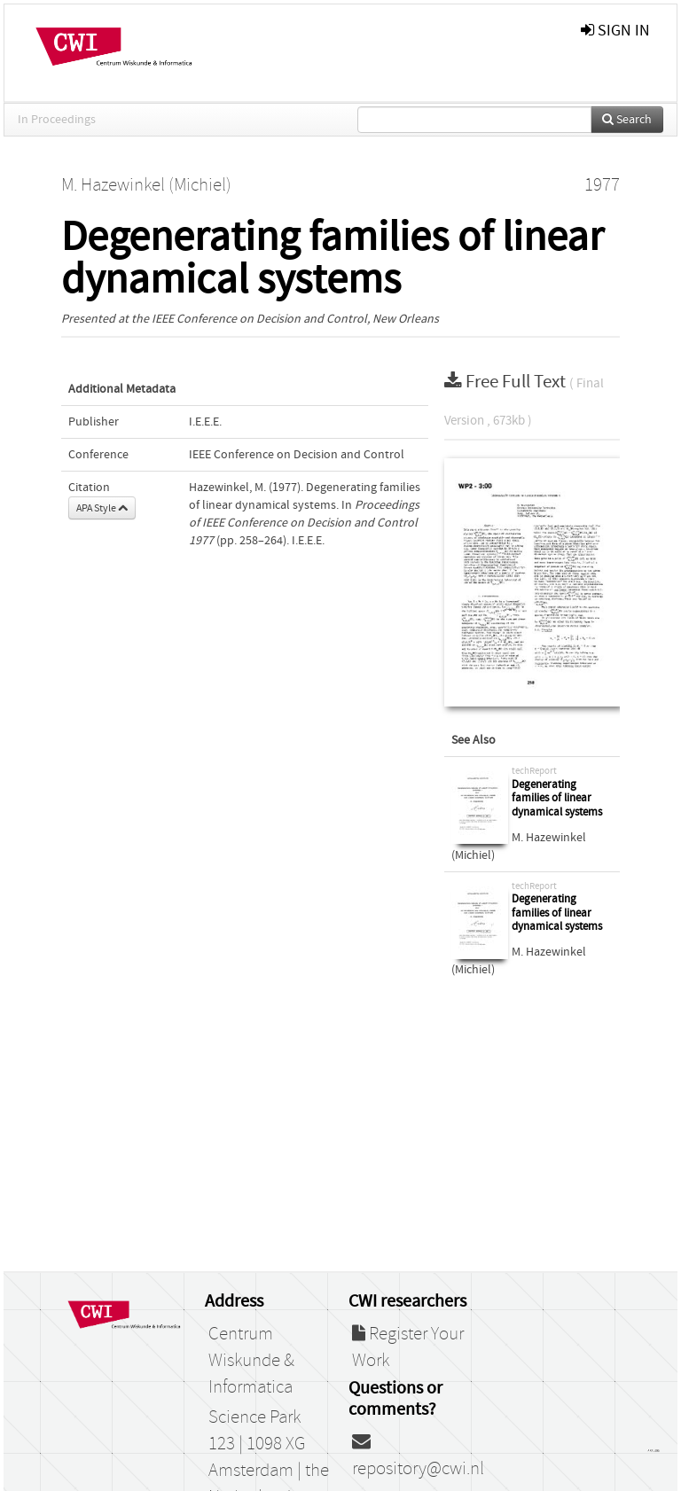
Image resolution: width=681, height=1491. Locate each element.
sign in (615, 30)
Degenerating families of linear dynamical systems (557, 798)
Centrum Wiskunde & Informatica (251, 1360)
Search (627, 120)
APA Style (102, 508)
